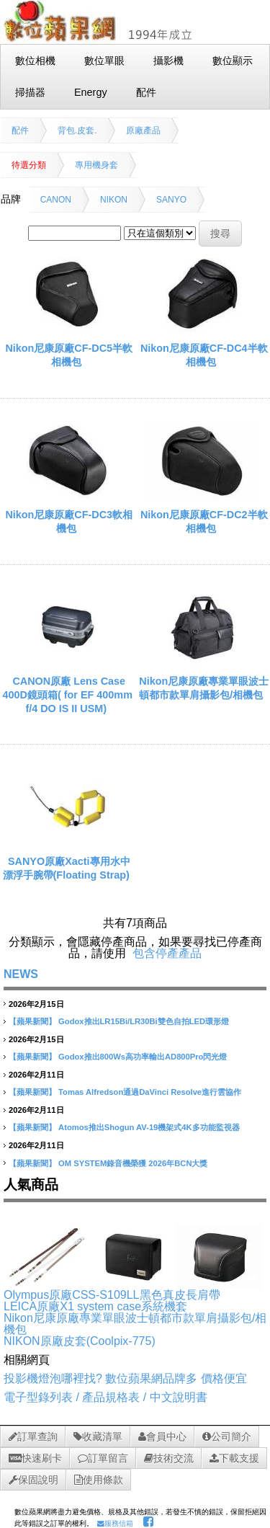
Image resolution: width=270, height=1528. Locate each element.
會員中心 (162, 1436)
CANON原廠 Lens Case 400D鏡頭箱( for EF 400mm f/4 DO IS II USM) (67, 694)
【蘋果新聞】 (32, 1021)
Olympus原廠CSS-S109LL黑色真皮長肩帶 (112, 1295)
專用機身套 (96, 165)
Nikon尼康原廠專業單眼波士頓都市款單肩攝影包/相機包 (135, 1324)
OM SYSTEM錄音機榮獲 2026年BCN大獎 (132, 1163)
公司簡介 (226, 1436)
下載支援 (234, 1458)
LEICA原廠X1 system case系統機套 (95, 1306)
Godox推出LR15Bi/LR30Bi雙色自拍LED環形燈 (143, 1021)
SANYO (171, 200)
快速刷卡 (35, 1458)
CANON (55, 200)
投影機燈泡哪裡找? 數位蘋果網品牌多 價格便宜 (125, 1378)
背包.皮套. (77, 130)
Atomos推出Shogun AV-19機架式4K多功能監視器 (149, 1127)
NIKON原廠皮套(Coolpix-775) (80, 1341)
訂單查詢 (33, 1436)
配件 (20, 130)
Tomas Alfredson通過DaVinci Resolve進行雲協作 (149, 1092)
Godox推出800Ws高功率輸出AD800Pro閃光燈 (142, 1056)
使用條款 (98, 1479)
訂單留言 (103, 1458)
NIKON (113, 200)
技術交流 (169, 1458)
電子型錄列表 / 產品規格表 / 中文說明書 (105, 1397)
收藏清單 (97, 1436)
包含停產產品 (167, 953)
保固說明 (33, 1479)
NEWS (21, 974)
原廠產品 (143, 130)
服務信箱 (115, 1523)
